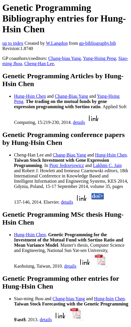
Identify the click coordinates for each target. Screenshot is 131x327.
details (79, 122)
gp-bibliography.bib (97, 43)
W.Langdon (57, 43)
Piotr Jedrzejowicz (66, 165)
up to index (12, 43)
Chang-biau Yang (64, 58)
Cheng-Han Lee (39, 63)
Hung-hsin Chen (109, 298)
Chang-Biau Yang (71, 96)
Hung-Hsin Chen (30, 96)
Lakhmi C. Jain (107, 165)
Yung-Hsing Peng (99, 58)
